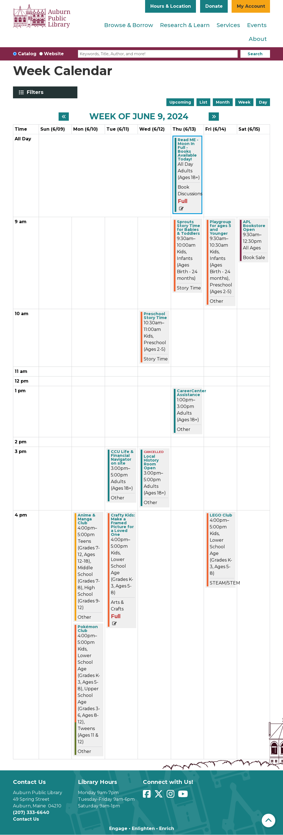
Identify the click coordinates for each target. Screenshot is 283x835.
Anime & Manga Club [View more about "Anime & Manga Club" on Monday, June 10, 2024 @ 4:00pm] (86, 519)
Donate (214, 6)
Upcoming (180, 102)
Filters (36, 92)
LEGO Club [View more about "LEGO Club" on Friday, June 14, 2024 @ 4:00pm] (221, 515)
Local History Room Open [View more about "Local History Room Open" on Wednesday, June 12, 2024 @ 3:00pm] (151, 462)
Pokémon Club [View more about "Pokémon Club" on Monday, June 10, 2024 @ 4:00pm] (88, 629)
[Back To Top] (268, 820)
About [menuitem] (258, 39)
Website (54, 53)
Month (223, 102)
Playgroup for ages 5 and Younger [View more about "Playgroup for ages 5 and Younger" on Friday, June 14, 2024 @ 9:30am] (220, 227)
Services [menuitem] (228, 25)
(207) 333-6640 (31, 812)
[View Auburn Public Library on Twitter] (159, 795)
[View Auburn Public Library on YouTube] (183, 795)
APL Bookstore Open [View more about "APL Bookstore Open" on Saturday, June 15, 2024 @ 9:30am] (254, 225)
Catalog (27, 53)
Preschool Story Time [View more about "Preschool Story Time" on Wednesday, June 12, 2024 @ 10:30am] (155, 316)
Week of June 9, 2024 (138, 117)
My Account (251, 6)
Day (263, 102)
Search (255, 53)
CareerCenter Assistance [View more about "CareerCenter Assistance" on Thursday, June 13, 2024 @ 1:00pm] (191, 393)
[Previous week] (64, 116)
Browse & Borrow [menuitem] (128, 25)
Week (244, 102)
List (203, 102)
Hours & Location (170, 6)
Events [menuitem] (257, 25)
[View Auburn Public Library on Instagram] (171, 795)
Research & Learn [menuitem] (185, 25)
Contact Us (26, 819)
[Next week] (214, 116)
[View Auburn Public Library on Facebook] (147, 795)
